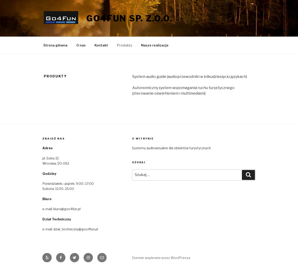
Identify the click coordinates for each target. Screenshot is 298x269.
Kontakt (101, 45)
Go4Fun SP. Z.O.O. (129, 18)
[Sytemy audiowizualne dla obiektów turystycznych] (194, 148)
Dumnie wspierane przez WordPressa (161, 258)
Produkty (124, 45)
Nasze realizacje (155, 45)
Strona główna (55, 45)
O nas (81, 45)
